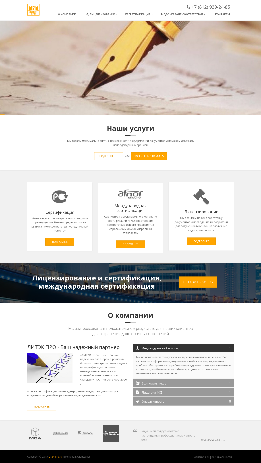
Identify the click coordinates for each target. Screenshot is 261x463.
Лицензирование (100, 14)
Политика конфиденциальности (212, 457)
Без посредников (151, 383)
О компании (67, 14)
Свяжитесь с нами (149, 156)
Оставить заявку (198, 282)
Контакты (222, 14)
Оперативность (150, 402)
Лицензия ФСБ (149, 392)
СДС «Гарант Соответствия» (182, 14)
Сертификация (137, 14)
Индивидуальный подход (157, 348)
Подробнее (108, 156)
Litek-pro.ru (55, 456)
